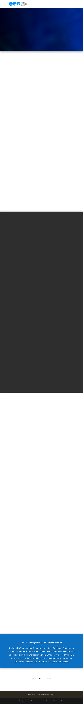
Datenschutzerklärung (45, 695)
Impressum (32, 695)
